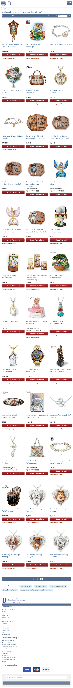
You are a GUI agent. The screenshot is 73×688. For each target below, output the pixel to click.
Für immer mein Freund (10, 321)
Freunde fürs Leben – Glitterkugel (33, 45)
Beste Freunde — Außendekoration (56, 231)
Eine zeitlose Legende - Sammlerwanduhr (10, 416)
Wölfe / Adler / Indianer (8, 659)
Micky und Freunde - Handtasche (33, 91)
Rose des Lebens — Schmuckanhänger (56, 322)
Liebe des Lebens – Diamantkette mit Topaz (10, 370)
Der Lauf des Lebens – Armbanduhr (33, 370)
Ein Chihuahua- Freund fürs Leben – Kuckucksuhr (12, 45)
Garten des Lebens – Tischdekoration (57, 276)
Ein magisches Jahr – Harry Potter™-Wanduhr (11, 510)
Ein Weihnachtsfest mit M (58, 586)
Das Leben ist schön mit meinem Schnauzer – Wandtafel (34, 184)
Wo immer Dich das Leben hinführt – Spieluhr (11, 231)
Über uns (4, 624)
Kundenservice (58, 3)
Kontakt (4, 611)
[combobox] (36, 8)
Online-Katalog (6, 615)
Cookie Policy (5, 630)
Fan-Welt (4, 649)
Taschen (4, 662)
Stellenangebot (6, 634)
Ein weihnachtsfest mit (9, 590)
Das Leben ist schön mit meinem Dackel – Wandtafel (12, 183)
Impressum (5, 626)
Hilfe (3, 613)
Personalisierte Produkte (9, 644)
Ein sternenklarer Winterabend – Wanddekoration (37, 416)
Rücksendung (5, 618)
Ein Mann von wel (41, 586)
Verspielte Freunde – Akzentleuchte (9, 276)
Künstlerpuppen (6, 642)
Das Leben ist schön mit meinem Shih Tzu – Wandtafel (36, 231)
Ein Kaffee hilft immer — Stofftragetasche (34, 462)
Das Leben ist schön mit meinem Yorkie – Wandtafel (35, 137)
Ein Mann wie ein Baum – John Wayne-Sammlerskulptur (60, 370)
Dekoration (5, 653)
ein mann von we (26, 586)
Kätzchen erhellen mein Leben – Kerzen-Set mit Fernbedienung (37, 277)
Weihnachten (5, 655)
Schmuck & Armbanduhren (10, 647)
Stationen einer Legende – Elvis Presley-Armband (61, 462)
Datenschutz (5, 628)
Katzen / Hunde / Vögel (8, 657)
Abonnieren (36, 683)
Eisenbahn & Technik (8, 640)
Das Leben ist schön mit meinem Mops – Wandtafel (59, 137)
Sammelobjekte (6, 651)
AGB (3, 632)
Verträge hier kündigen (8, 609)
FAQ (64, 3)
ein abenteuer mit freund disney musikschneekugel (36, 590)
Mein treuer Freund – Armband (61, 44)
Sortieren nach (52, 16)
